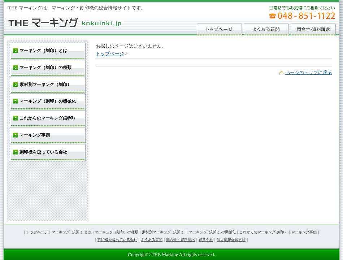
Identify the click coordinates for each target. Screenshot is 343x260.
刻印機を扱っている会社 (117, 240)
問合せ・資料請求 (180, 240)
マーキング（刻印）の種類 (116, 232)
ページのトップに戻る (308, 72)
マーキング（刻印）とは (71, 232)
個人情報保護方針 (231, 240)
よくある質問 (151, 240)
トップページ (110, 53)
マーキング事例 (304, 232)
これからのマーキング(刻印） (263, 232)
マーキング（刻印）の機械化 (212, 232)
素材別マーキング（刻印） (163, 232)
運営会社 (206, 240)
